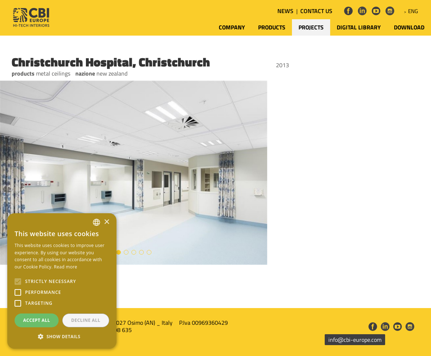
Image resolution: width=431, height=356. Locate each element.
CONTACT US (316, 11)
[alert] (61, 281)
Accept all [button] (36, 320)
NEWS (285, 11)
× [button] (106, 222)
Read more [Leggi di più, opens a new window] (65, 267)
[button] (62, 336)
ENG (413, 11)
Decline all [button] (85, 320)
